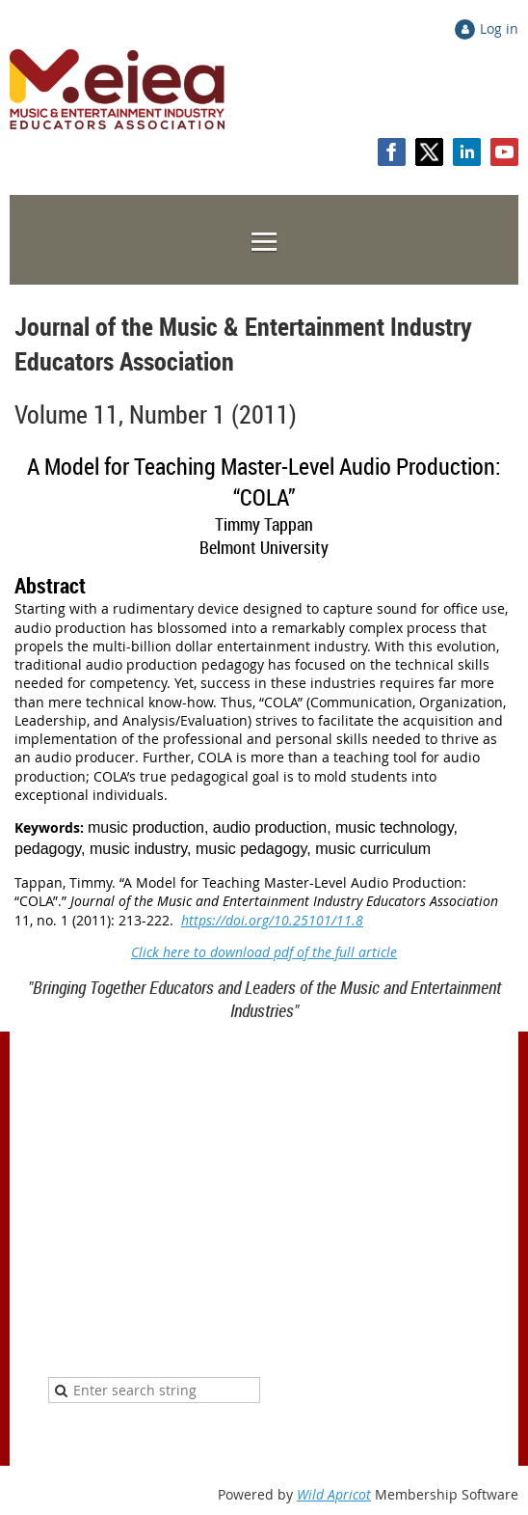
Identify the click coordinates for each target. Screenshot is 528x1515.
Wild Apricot (334, 1494)
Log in (499, 28)
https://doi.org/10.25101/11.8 (272, 920)
